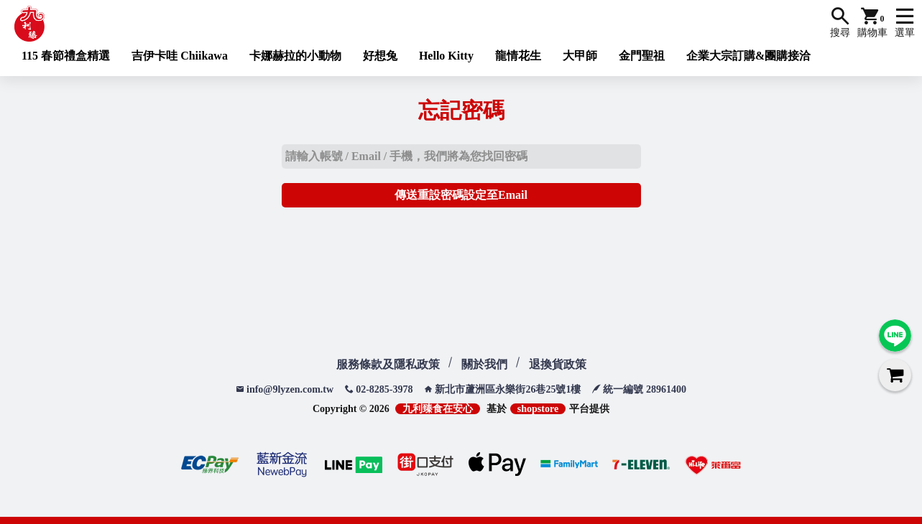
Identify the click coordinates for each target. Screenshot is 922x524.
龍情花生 (518, 56)
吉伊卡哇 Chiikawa (180, 56)
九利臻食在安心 (437, 408)
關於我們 (484, 364)
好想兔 (380, 56)
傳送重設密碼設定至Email (461, 195)
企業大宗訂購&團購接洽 (748, 56)
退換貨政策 (557, 364)
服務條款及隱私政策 (388, 364)
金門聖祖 (642, 56)
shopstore (537, 408)
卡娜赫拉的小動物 (295, 56)
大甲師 (580, 56)
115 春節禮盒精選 (66, 56)
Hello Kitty (446, 56)
